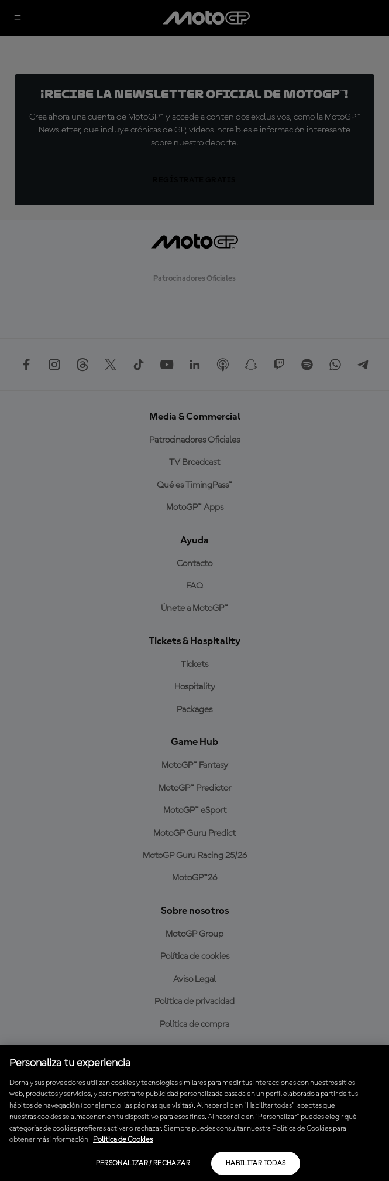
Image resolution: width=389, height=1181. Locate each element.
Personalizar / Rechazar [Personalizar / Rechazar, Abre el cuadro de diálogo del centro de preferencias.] (143, 1163)
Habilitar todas (255, 1163)
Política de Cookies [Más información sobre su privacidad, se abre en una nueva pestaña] (123, 1139)
